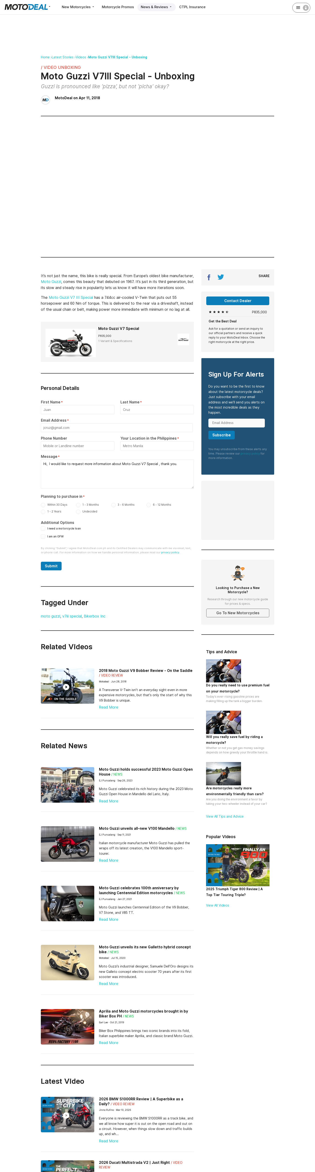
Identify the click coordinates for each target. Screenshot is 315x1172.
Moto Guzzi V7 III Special (71, 297)
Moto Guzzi (51, 281)
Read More (108, 706)
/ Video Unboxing (61, 67)
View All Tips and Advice (225, 816)
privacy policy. (170, 551)
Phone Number (54, 438)
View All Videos (217, 905)
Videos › (82, 57)
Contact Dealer (238, 301)
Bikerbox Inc (94, 615)
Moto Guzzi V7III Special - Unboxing (117, 57)
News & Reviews (158, 7)
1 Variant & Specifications (115, 341)
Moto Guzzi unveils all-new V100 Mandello (137, 827)
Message (49, 456)
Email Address (53, 420)
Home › (46, 57)
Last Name (130, 402)
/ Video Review (111, 674)
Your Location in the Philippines (148, 438)
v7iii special (72, 615)
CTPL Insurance (194, 7)
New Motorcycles (78, 7)
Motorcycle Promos (118, 7)
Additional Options (57, 521)
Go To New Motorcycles (237, 613)
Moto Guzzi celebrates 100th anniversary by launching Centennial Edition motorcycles (139, 889)
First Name (50, 402)
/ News (117, 773)
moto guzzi (50, 615)
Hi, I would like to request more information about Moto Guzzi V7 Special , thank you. (117, 473)
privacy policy (250, 453)
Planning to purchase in (61, 495)
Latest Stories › (64, 57)
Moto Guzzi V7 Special (118, 328)
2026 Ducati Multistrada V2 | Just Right (134, 1161)
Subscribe (221, 435)
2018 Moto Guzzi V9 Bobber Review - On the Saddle (145, 669)
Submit (51, 565)
